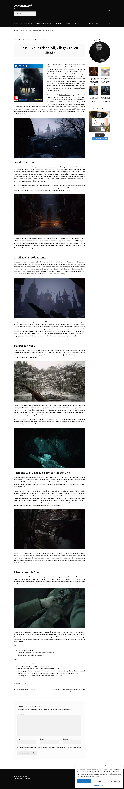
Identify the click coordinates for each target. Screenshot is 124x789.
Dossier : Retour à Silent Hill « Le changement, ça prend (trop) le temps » (94, 81)
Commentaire (22, 714)
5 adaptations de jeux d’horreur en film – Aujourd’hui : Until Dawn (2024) (105, 99)
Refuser (99, 781)
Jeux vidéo (24, 30)
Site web (65, 739)
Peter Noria (30, 40)
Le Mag (67, 23)
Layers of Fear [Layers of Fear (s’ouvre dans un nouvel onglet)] (52, 405)
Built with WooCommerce (22, 778)
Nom (19, 739)
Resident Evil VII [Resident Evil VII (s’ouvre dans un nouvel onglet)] (64, 95)
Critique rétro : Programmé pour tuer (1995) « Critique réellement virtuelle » (68, 690)
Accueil (16, 23)
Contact (77, 23)
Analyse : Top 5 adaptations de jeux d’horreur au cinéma (94, 99)
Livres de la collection (42, 23)
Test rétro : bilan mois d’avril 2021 (26, 689)
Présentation (25, 23)
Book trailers (58, 23)
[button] (120, 766)
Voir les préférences (114, 781)
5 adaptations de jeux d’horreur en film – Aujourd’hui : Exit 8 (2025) (105, 80)
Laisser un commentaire (42, 40)
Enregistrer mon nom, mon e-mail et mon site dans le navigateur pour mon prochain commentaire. (50, 747)
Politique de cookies (98, 785)
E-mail (42, 739)
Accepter (84, 781)
